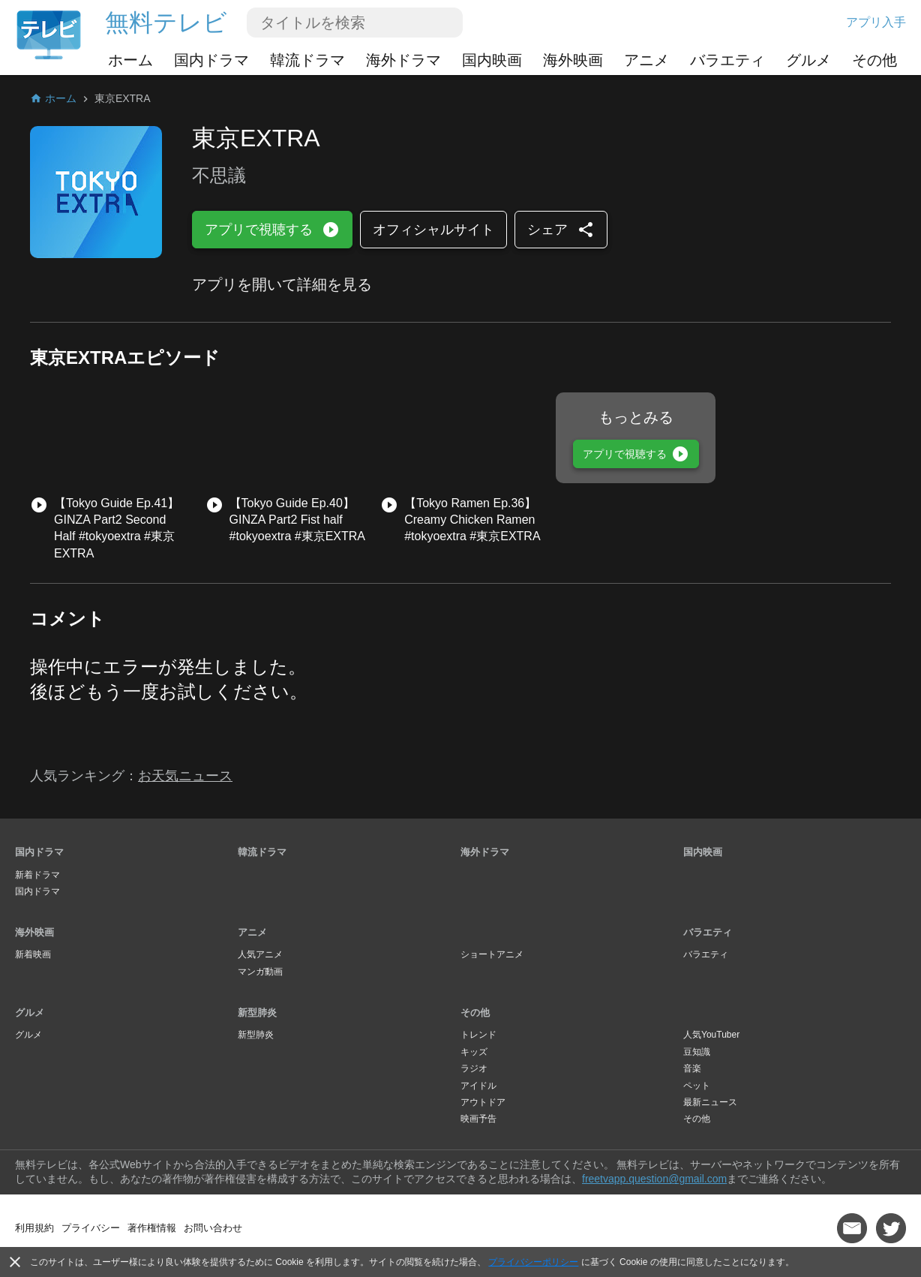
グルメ (808, 60)
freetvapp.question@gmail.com (654, 1179)
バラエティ (727, 60)
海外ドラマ (403, 60)
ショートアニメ (492, 954)
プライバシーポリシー (533, 1262)
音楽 (692, 1068)
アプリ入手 (876, 22)
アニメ (646, 60)
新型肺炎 (257, 1012)
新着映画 (33, 954)
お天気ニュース (185, 775)
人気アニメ (260, 954)
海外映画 (573, 60)
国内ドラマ (211, 60)
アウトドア (483, 1102)
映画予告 (478, 1118)
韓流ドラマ (307, 60)
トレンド (478, 1034)
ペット (696, 1085)
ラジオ (474, 1068)
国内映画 (492, 60)
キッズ (474, 1052)
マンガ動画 (260, 971)
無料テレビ (166, 22)
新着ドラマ (37, 875)
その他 (874, 60)
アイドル (478, 1085)
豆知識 (696, 1052)
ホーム (130, 60)
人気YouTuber (711, 1034)
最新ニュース (710, 1102)
